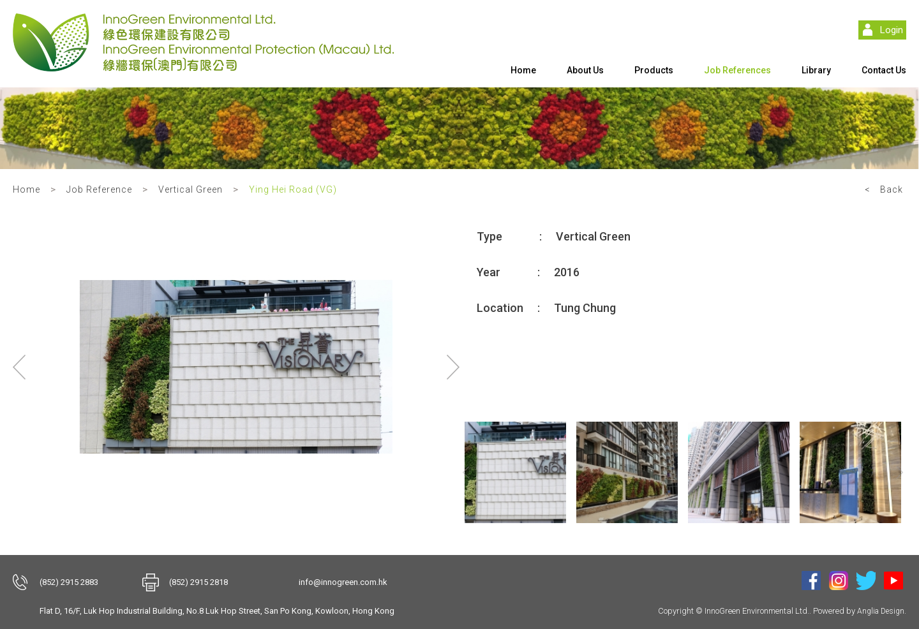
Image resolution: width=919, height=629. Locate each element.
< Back (884, 189)
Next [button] (453, 367)
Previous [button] (19, 367)
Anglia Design (880, 611)
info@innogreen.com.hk (343, 582)
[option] (236, 367)
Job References (737, 70)
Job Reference (99, 189)
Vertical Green (190, 189)
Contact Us (884, 70)
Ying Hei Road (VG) (293, 189)
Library (816, 70)
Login (891, 30)
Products (653, 70)
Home (523, 70)
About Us (585, 70)
